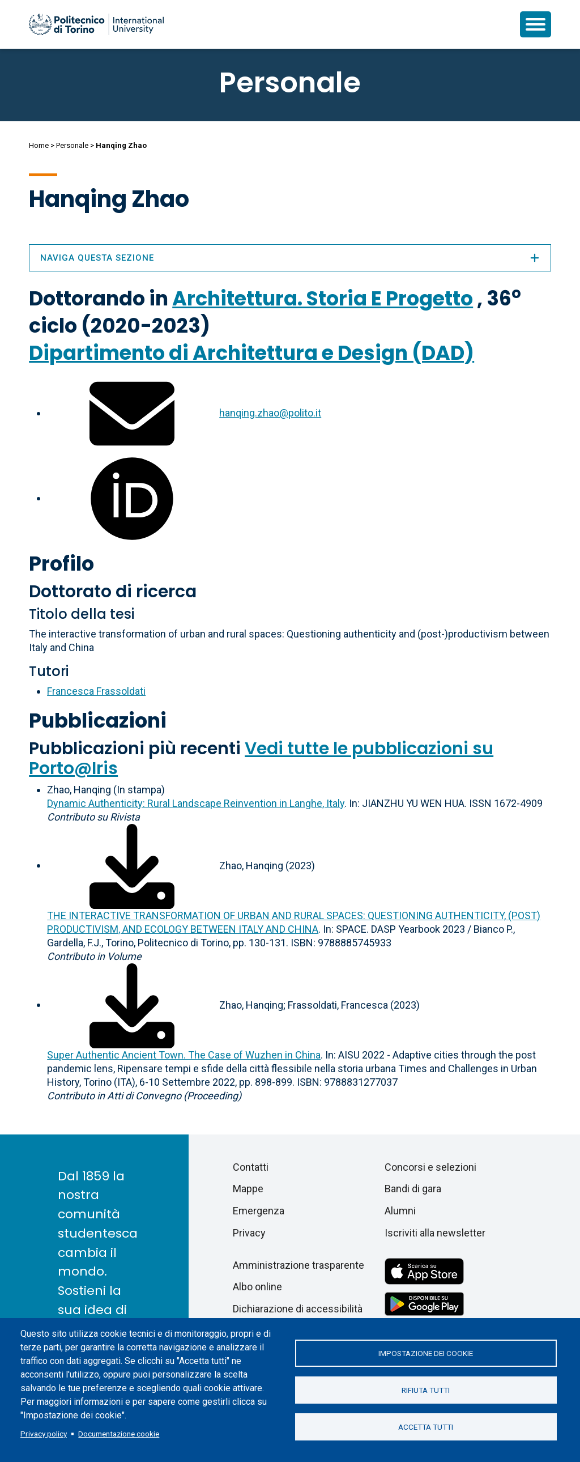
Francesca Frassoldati (96, 691)
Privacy (249, 1233)
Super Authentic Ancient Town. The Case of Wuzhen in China (184, 1055)
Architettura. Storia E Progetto (322, 298)
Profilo (61, 563)
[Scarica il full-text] (132, 865)
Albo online (257, 1287)
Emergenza (258, 1211)
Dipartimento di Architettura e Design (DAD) (251, 353)
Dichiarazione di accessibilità (297, 1309)
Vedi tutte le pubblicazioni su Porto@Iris (261, 758)
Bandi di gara (413, 1189)
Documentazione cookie (118, 1433)
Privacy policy (43, 1433)
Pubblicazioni (98, 720)
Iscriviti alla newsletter (435, 1233)
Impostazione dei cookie (425, 1353)
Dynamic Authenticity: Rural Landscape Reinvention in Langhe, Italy (195, 803)
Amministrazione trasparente (298, 1265)
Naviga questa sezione (290, 258)
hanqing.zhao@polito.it (270, 413)
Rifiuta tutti (426, 1390)
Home (39, 145)
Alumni (400, 1211)
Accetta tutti (425, 1426)
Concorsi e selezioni (430, 1167)
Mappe (248, 1189)
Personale (72, 145)
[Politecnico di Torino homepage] (96, 24)
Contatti (250, 1167)
